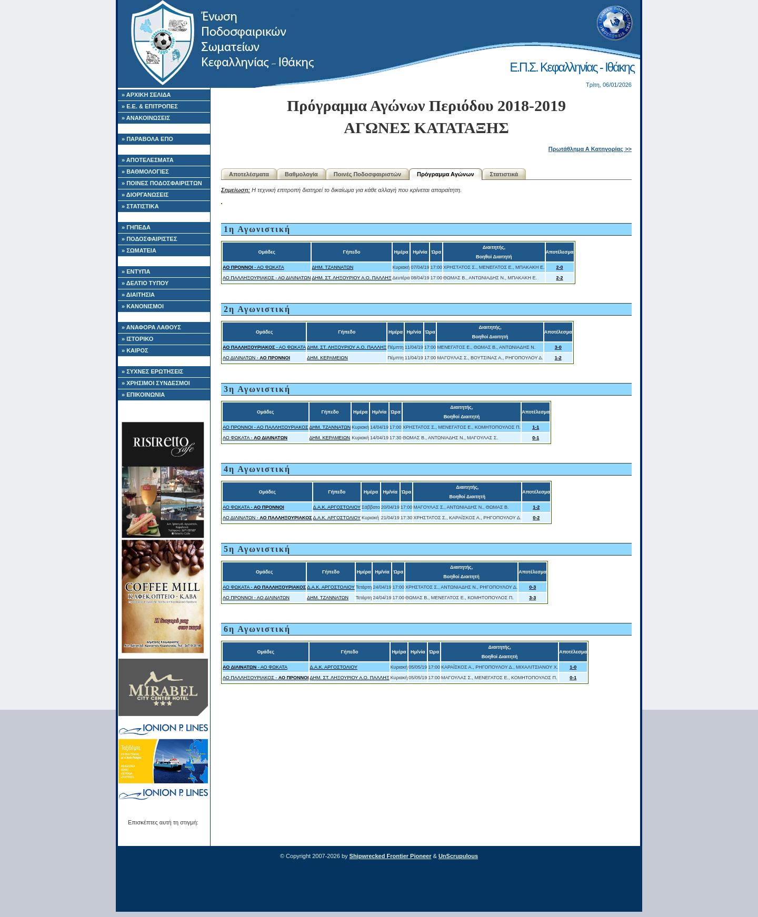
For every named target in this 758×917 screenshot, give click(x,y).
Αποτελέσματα (249, 174)
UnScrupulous (458, 856)
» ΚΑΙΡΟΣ (135, 350)
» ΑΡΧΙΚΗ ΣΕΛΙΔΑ (146, 95)
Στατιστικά (504, 174)
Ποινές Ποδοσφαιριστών (367, 174)
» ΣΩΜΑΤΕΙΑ (139, 250)
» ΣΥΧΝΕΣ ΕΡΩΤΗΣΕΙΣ (152, 371)
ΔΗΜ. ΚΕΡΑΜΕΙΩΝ (327, 357)
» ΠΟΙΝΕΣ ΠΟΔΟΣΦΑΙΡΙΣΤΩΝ (162, 183)
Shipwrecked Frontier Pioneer (391, 856)
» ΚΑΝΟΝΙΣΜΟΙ (143, 306)
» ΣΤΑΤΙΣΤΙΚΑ (140, 206)
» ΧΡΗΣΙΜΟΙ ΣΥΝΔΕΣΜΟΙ (156, 383)
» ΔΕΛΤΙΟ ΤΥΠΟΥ (145, 283)
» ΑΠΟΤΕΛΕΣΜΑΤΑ (148, 160)
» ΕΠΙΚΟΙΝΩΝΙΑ (143, 394)
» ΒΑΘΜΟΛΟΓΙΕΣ (145, 171)
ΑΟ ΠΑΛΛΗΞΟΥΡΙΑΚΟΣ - (265, 677)
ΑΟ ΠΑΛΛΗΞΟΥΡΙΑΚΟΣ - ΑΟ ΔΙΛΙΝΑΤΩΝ (267, 277)
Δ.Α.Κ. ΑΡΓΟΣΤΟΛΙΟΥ (337, 507)
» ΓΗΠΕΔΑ (136, 227)
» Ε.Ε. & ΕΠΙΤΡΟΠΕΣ (150, 106)
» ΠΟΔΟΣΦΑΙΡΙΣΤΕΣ (149, 239)
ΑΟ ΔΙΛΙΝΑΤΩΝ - (256, 357)
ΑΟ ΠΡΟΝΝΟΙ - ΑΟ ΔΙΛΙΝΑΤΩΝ (256, 597)
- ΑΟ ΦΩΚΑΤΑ (253, 267)
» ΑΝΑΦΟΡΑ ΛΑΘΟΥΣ (151, 327)
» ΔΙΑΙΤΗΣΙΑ (138, 294)
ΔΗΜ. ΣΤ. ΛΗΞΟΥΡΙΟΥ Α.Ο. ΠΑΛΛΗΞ (351, 277)
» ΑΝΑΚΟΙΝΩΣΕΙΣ (146, 118)
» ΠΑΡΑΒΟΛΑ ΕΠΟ (147, 139)
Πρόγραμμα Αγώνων (445, 174)
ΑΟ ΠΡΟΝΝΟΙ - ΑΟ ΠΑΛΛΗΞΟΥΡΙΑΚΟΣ (265, 427)
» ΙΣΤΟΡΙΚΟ (137, 339)
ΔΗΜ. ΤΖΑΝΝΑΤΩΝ (332, 267)
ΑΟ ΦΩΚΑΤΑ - (255, 437)
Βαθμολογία (301, 174)
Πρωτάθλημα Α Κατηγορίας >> (590, 149)
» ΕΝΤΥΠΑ (136, 271)
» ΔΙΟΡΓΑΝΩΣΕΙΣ (145, 195)
